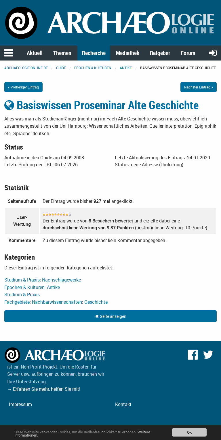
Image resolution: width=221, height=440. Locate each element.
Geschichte (96, 302)
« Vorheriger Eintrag (23, 87)
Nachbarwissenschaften (57, 302)
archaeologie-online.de (26, 67)
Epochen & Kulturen (92, 67)
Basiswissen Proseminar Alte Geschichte (101, 105)
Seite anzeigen (110, 316)
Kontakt (123, 404)
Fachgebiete (17, 302)
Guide (61, 67)
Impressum (20, 404)
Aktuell (35, 53)
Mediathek (127, 53)
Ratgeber (160, 53)
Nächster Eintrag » (198, 87)
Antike (126, 67)
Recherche (94, 53)
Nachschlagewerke (61, 280)
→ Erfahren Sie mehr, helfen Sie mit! (43, 389)
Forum (188, 53)
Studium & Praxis (22, 280)
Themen (62, 53)
